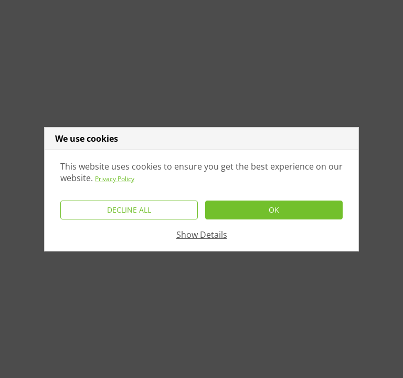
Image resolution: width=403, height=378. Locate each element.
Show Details (201, 234)
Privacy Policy (114, 178)
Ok (274, 210)
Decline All (129, 210)
